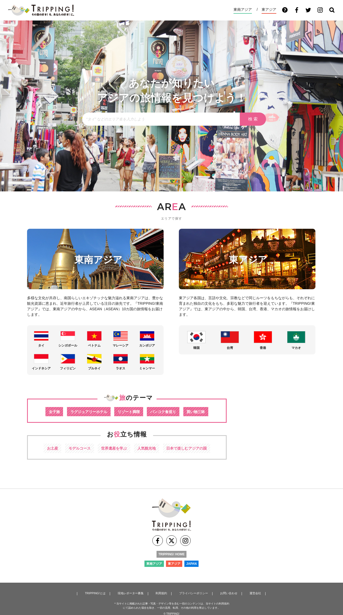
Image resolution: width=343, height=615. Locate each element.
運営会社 (253, 592)
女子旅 (49, 411)
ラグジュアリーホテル (86, 411)
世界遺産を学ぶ (113, 448)
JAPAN (191, 566)
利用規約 (160, 592)
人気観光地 (148, 448)
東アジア (269, 10)
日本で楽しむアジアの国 (190, 448)
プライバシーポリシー (192, 592)
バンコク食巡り (165, 411)
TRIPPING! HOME (171, 556)
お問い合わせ (227, 592)
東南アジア (242, 10)
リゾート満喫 (129, 411)
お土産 (47, 448)
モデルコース (76, 448)
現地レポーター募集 (130, 592)
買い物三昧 (200, 411)
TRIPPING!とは (95, 592)
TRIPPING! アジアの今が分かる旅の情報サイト (41, 10)
